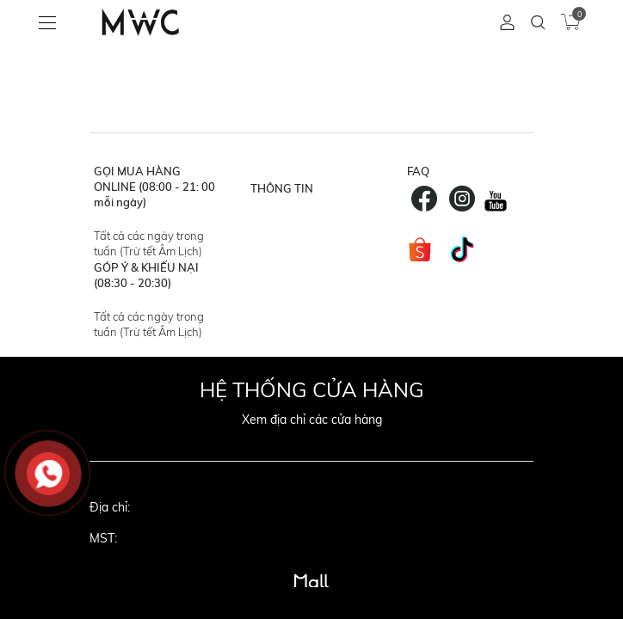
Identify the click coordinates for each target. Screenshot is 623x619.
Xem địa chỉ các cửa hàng (312, 419)
